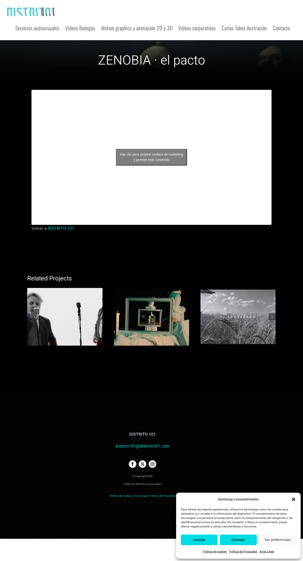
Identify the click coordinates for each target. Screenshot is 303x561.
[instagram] (152, 464)
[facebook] (132, 464)
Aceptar (199, 540)
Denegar (238, 540)
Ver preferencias (277, 540)
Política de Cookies (121, 496)
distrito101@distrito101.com (142, 446)
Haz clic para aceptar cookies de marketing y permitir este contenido (151, 157)
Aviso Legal (266, 551)
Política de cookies (215, 551)
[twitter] (142, 464)
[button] (293, 499)
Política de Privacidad (243, 551)
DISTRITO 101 (61, 228)
